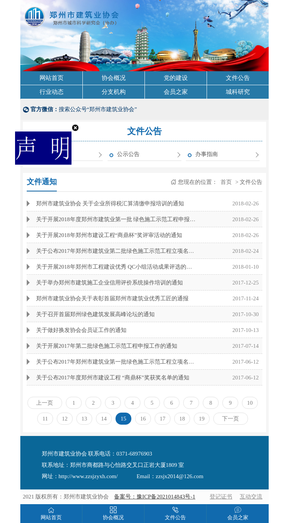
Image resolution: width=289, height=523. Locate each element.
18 (182, 419)
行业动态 (52, 92)
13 (84, 419)
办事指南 (206, 154)
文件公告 (238, 78)
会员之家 (176, 92)
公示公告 (128, 154)
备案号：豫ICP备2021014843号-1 (154, 497)
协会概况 (114, 78)
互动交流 (251, 497)
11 (45, 419)
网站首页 (52, 78)
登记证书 (221, 497)
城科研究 (238, 92)
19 (201, 419)
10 (249, 403)
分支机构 (114, 92)
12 (64, 419)
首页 (225, 182)
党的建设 (176, 78)
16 (143, 419)
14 (103, 419)
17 (162, 419)
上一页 (44, 403)
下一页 (230, 419)
